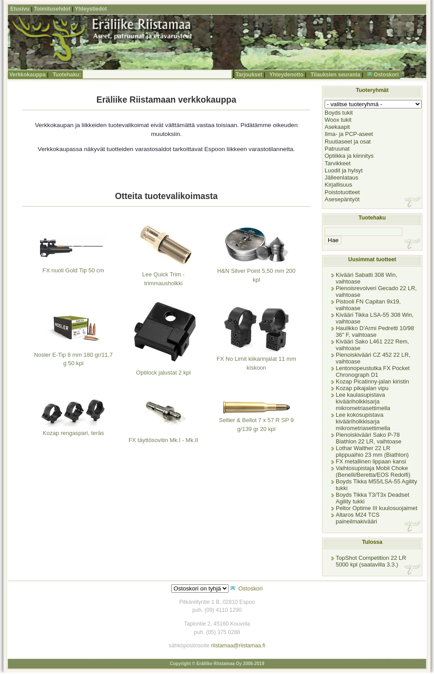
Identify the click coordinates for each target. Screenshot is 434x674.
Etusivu (19, 9)
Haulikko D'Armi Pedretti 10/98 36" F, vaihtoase (375, 331)
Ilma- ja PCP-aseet (349, 134)
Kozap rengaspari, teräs (73, 433)
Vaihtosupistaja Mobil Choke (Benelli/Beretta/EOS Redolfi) (373, 471)
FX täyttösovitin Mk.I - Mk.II (163, 440)
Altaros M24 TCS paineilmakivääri (357, 518)
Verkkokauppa (27, 75)
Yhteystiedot (91, 9)
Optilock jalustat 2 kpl (163, 372)
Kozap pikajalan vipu (362, 388)
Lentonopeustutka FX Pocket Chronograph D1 (373, 371)
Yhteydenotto (286, 75)
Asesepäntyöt (342, 199)
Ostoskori (386, 75)
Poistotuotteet (342, 192)
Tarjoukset (249, 75)
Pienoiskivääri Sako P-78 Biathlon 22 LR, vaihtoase (369, 438)
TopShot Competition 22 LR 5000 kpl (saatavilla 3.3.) (371, 561)
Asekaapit (337, 127)
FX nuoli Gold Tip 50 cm (73, 270)
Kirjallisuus (338, 184)
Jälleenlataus (341, 177)
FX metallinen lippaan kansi (371, 461)
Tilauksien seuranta (335, 75)
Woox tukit (338, 119)
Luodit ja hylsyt (344, 170)
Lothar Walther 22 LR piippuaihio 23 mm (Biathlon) (372, 451)
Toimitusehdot (52, 9)
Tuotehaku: (66, 75)
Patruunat (337, 148)
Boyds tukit (339, 112)
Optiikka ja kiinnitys (349, 155)
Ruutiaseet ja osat (348, 141)
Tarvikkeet (337, 163)
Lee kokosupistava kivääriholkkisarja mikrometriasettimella (363, 421)
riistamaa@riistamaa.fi (238, 645)
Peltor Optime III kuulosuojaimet (377, 508)
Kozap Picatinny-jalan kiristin (372, 381)
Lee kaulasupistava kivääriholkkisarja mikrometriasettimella (363, 401)
